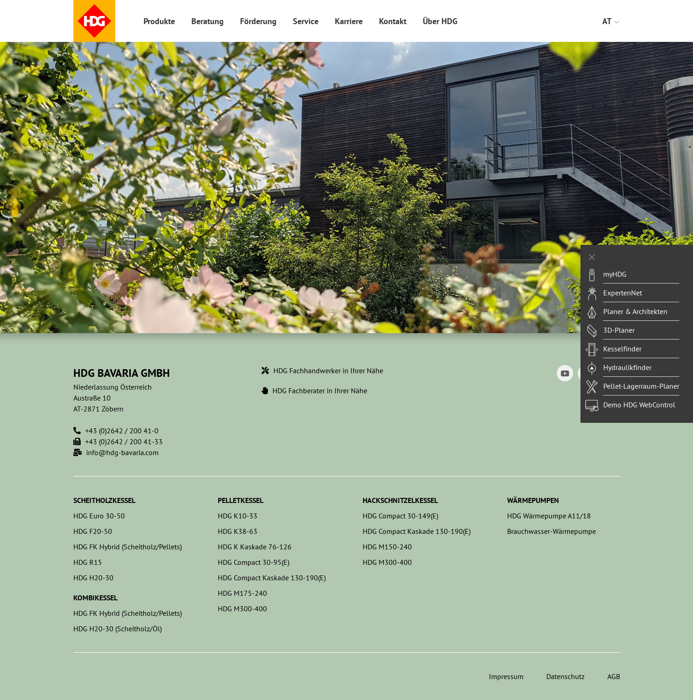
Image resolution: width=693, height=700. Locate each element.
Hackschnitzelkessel (400, 500)
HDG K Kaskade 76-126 (255, 546)
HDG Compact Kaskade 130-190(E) (272, 577)
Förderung (258, 21)
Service (305, 21)
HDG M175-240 (242, 593)
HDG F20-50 (92, 531)
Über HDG (440, 21)
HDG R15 (87, 562)
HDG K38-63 (237, 531)
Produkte (159, 21)
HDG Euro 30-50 (99, 515)
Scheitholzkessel (104, 500)
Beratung (207, 21)
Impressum (506, 676)
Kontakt (392, 21)
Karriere (349, 21)
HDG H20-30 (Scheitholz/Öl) (117, 628)
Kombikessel (95, 597)
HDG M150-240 (387, 546)
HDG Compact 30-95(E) (253, 562)
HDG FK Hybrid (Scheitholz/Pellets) (127, 546)
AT (611, 21)
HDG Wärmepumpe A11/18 (549, 515)
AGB (613, 676)
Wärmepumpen (533, 500)
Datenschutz (565, 676)
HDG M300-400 (242, 608)
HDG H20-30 (93, 577)
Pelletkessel (240, 500)
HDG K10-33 (237, 515)
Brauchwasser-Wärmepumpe (551, 531)
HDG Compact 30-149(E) (400, 515)
